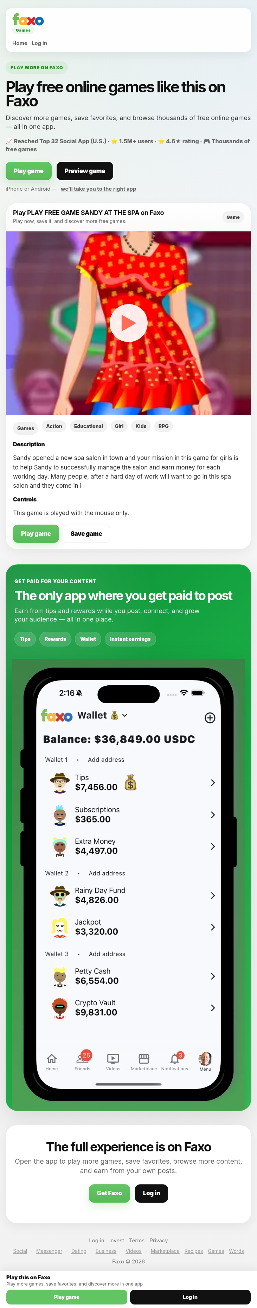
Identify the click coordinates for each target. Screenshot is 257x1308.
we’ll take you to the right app (98, 188)
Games (216, 1251)
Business (106, 1251)
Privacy (158, 1240)
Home (19, 43)
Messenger (49, 1251)
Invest (116, 1240)
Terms (136, 1240)
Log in (39, 43)
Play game (29, 171)
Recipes (194, 1251)
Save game (86, 533)
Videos (134, 1251)
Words (236, 1251)
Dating (78, 1251)
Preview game (85, 171)
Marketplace (165, 1251)
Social (20, 1251)
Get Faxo (109, 1193)
